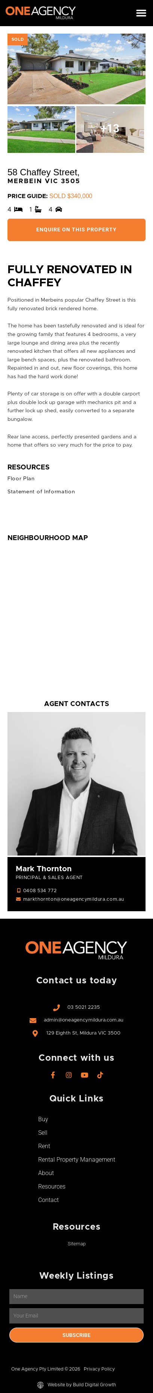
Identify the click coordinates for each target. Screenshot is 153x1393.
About (46, 1173)
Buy (43, 1119)
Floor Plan (21, 478)
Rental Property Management (76, 1159)
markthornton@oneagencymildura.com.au (73, 899)
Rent (44, 1146)
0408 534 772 (39, 890)
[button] (141, 13)
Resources (51, 1186)
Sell (43, 1132)
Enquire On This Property (76, 229)
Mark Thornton (44, 869)
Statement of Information (41, 491)
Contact (48, 1200)
